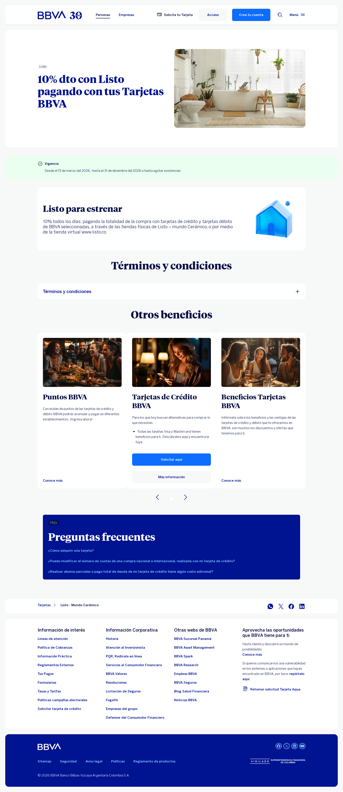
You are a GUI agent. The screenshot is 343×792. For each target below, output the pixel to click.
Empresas (126, 15)
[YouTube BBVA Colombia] (302, 746)
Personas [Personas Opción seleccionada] (103, 15)
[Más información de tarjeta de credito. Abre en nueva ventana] (171, 362)
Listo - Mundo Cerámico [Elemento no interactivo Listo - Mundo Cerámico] (80, 605)
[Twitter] (280, 606)
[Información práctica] (55, 656)
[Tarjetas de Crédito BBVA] (171, 401)
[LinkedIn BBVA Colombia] (294, 746)
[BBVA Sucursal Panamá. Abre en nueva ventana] (192, 638)
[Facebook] (291, 606)
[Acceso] (213, 15)
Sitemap (44, 761)
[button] (171, 459)
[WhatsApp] (270, 606)
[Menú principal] (297, 15)
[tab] (171, 550)
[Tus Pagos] (46, 673)
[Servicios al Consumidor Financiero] (134, 665)
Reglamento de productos (154, 761)
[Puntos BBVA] (82, 396)
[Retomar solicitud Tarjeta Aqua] (273, 688)
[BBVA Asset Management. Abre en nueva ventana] (194, 647)
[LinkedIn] (301, 606)
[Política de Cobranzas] (55, 647)
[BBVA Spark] (183, 656)
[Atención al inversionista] (125, 647)
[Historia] (112, 638)
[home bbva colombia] (60, 15)
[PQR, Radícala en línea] (124, 656)
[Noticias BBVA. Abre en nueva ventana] (185, 700)
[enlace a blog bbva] (191, 691)
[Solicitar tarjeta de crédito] (59, 708)
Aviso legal (94, 761)
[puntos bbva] (82, 362)
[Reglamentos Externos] (56, 665)
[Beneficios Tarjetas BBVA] (260, 401)
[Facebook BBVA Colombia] (279, 746)
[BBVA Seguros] (185, 682)
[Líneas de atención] (53, 638)
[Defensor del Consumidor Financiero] (135, 717)
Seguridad (68, 761)
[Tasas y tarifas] (49, 691)
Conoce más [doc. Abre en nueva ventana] (252, 655)
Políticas (118, 761)
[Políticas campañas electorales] (62, 700)
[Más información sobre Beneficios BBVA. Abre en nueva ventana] (260, 362)
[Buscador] (280, 15)
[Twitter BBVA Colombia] (287, 746)
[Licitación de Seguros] (123, 691)
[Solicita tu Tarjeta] (175, 15)
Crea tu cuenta (251, 15)
